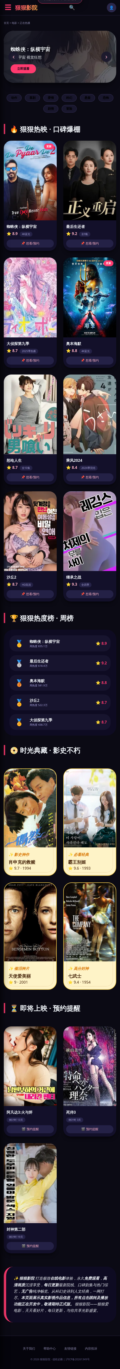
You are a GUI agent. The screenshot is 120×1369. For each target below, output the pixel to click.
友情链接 (70, 1348)
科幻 (69, 98)
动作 (14, 98)
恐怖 (106, 98)
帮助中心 (50, 1348)
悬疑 (87, 98)
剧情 (51, 108)
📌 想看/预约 (30, 243)
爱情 (51, 98)
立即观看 (23, 68)
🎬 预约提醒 (30, 1129)
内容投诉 (91, 1348)
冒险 (69, 108)
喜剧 (32, 98)
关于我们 (29, 1348)
